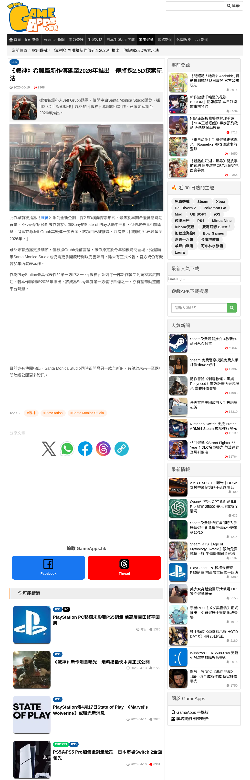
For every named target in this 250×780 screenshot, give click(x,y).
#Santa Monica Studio (87, 413)
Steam (203, 201)
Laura (180, 252)
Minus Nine (222, 220)
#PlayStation (53, 413)
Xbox (220, 201)
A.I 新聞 (201, 40)
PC (66, 609)
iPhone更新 (185, 227)
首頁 (15, 40)
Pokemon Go (215, 208)
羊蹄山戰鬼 (184, 246)
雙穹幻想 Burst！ (216, 227)
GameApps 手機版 (190, 712)
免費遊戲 (182, 201)
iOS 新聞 (32, 40)
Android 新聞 (54, 40)
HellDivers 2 (186, 208)
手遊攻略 (95, 40)
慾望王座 (182, 220)
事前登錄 (76, 40)
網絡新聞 (165, 40)
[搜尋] (195, 6)
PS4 (201, 220)
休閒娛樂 (184, 40)
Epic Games (213, 233)
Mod (179, 214)
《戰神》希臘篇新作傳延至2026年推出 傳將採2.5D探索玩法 (105, 50)
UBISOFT (198, 214)
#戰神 (31, 413)
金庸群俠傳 (210, 240)
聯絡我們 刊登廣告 (190, 719)
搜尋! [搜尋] (233, 6)
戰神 (45, 218)
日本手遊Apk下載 (120, 40)
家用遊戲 (146, 40)
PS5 (14, 62)
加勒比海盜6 (185, 233)
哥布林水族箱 (212, 246)
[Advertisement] (86, 331)
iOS (217, 214)
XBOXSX (61, 744)
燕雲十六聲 (184, 240)
